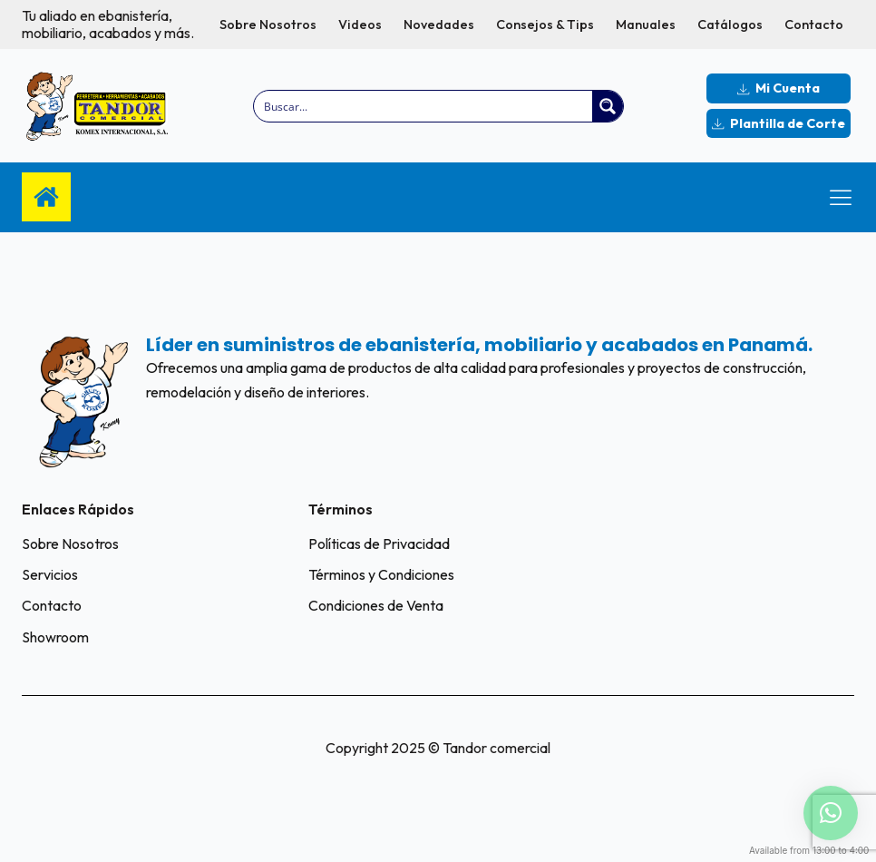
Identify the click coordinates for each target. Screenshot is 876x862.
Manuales (646, 24)
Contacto (813, 24)
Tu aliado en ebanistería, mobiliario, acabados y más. (108, 24)
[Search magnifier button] (607, 106)
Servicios (50, 574)
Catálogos (730, 24)
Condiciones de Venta (375, 605)
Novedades (439, 24)
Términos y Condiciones (381, 574)
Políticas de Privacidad (379, 543)
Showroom (55, 637)
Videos (360, 24)
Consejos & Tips (545, 24)
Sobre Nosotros (267, 24)
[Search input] (423, 106)
